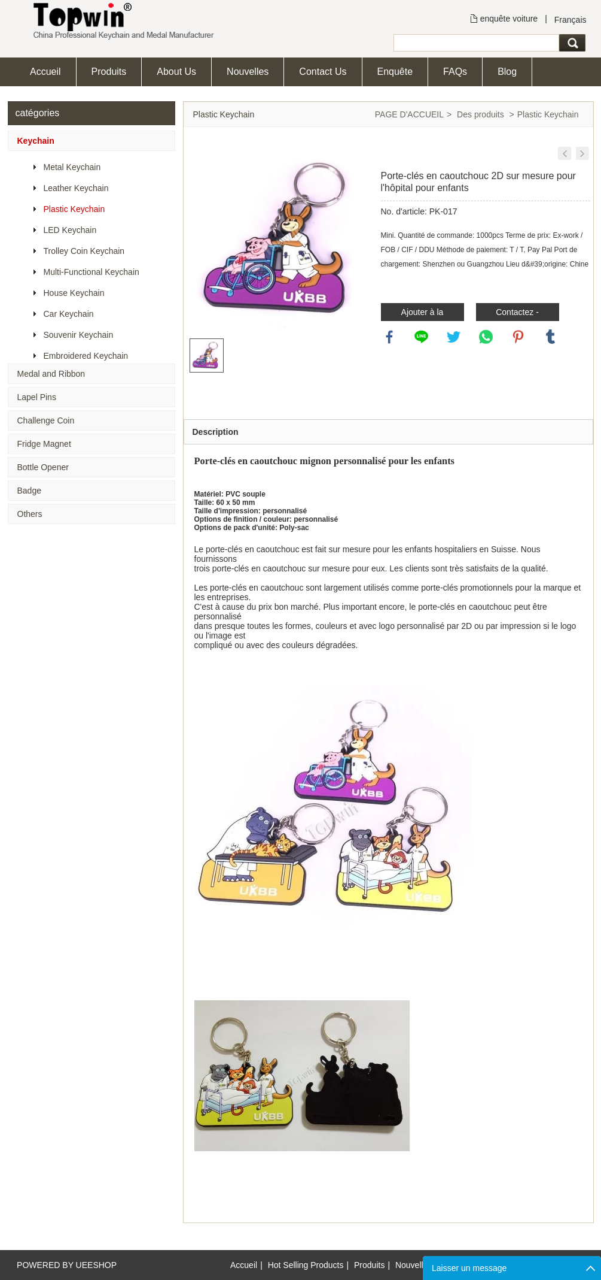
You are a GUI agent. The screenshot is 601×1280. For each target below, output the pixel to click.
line (422, 337)
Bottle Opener (43, 467)
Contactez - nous (517, 314)
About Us (176, 71)
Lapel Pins (36, 397)
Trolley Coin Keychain (84, 251)
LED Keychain (70, 230)
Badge (29, 490)
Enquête (395, 71)
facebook (390, 337)
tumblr (551, 337)
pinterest (518, 337)
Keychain (35, 141)
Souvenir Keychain (79, 335)
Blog (507, 71)
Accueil (45, 71)
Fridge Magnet (44, 444)
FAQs (455, 71)
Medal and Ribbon (51, 374)
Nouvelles (248, 71)
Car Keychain (69, 314)
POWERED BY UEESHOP (67, 1265)
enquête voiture (509, 18)
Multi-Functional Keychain (91, 272)
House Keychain (74, 293)
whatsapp (486, 337)
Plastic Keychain (74, 209)
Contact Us (322, 71)
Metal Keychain (72, 167)
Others (29, 514)
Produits (109, 71)
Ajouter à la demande (422, 314)
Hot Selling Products (306, 1265)
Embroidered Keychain (86, 356)
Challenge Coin (46, 420)
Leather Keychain (76, 188)
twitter (454, 337)
